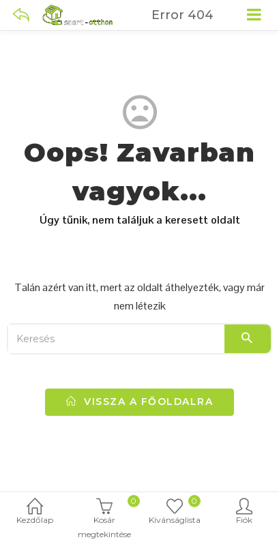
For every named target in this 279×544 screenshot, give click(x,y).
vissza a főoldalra (139, 401)
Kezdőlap (35, 512)
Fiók (244, 512)
